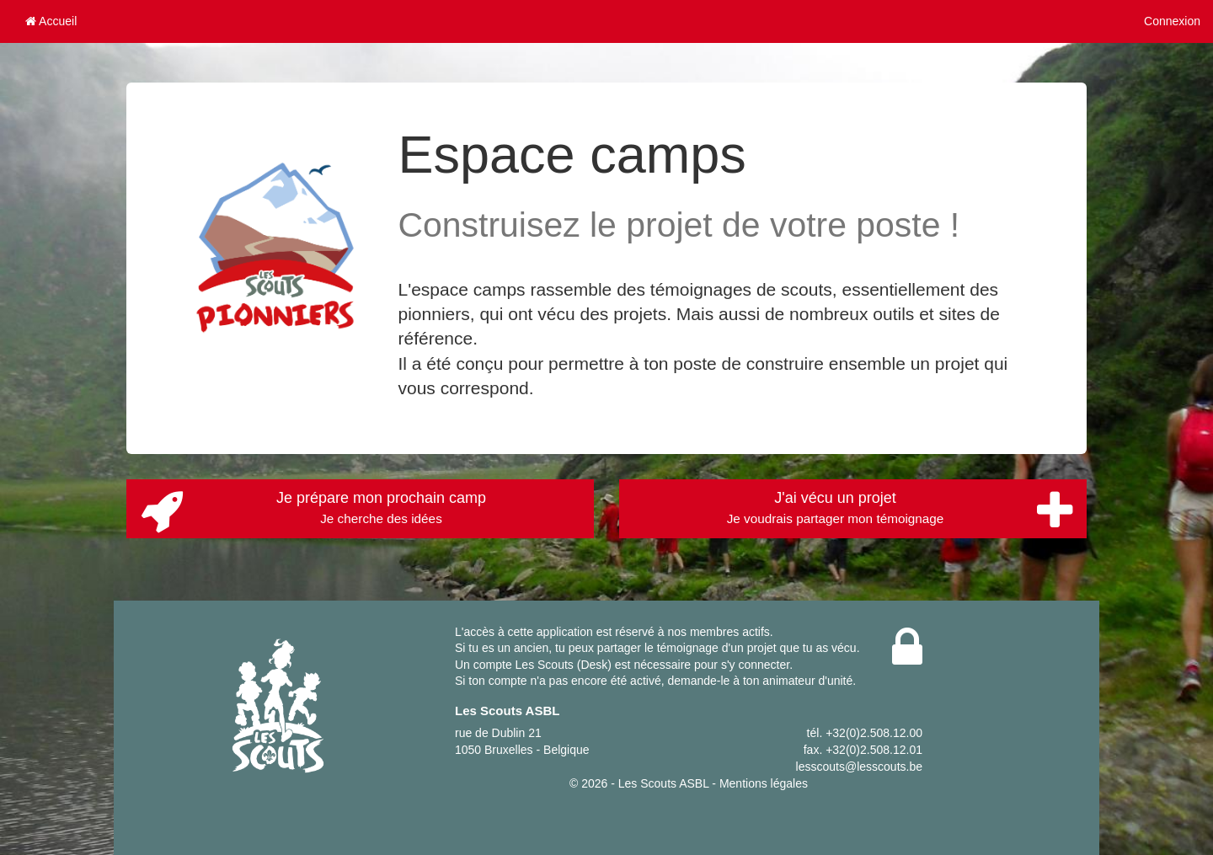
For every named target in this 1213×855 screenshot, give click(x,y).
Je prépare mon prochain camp (313, 511)
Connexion (1172, 21)
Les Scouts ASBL (663, 783)
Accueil (51, 21)
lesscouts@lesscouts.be (859, 766)
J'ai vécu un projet (899, 511)
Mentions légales (763, 783)
